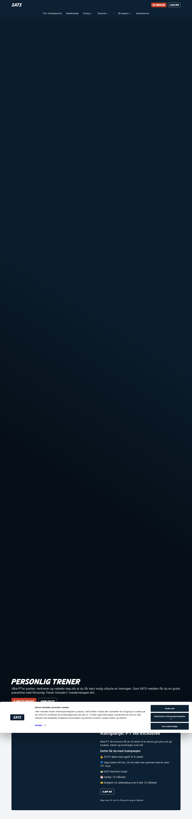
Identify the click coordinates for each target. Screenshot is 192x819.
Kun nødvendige (170, 812)
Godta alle (170, 794)
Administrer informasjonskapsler (169, 803)
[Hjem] (16, 5)
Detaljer (38, 811)
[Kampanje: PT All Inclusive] (51, 766)
